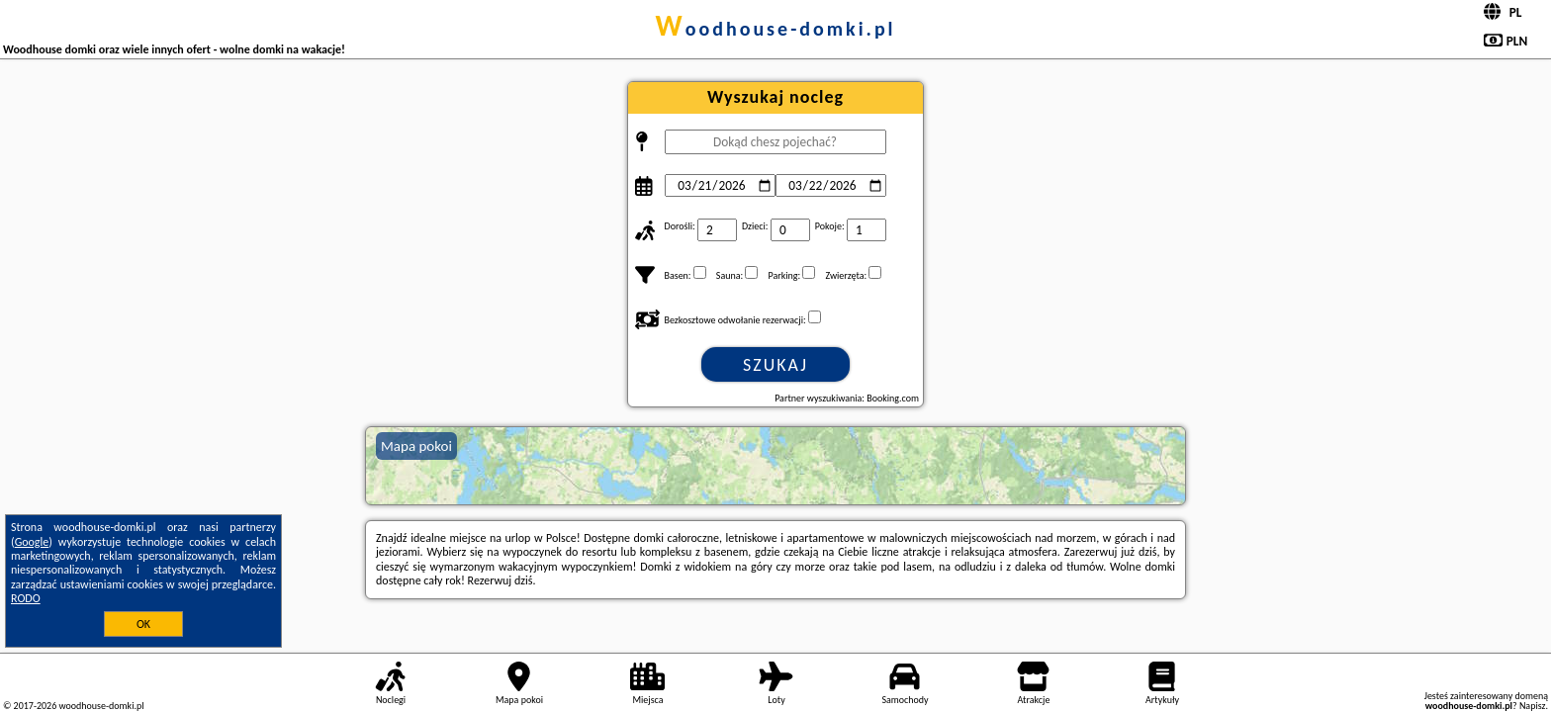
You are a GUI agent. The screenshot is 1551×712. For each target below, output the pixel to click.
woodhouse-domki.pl (775, 29)
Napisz (1532, 705)
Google (32, 542)
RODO (26, 598)
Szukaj (775, 365)
